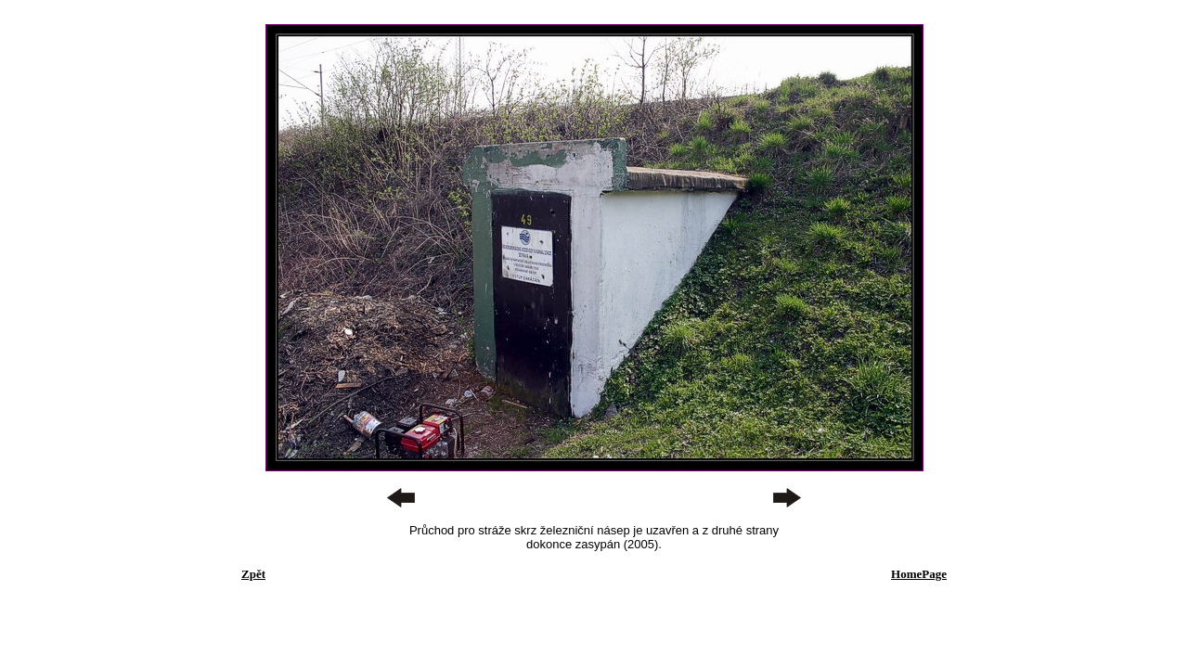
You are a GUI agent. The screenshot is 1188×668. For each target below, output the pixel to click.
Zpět (253, 574)
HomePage (919, 574)
